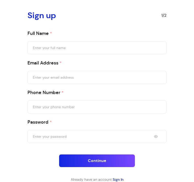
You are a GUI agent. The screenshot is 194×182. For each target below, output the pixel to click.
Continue (97, 160)
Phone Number (46, 92)
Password (40, 122)
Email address (45, 63)
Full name (40, 33)
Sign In (118, 179)
